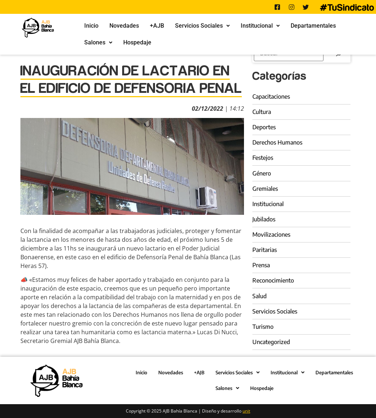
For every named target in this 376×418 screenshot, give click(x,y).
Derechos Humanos (277, 142)
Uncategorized (271, 342)
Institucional (260, 25)
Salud (259, 296)
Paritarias (264, 249)
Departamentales (313, 25)
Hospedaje (137, 42)
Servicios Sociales (202, 25)
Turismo (263, 326)
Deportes (264, 127)
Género (261, 173)
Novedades (124, 25)
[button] (202, 25)
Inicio (91, 25)
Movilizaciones (271, 234)
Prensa (261, 265)
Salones (98, 42)
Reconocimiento (273, 280)
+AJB (157, 25)
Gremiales (265, 188)
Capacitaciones (271, 96)
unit (246, 411)
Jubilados (263, 219)
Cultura (261, 111)
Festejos (262, 157)
